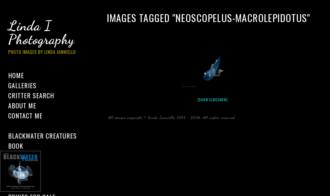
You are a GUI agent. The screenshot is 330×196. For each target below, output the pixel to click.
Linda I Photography (46, 38)
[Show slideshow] (213, 99)
